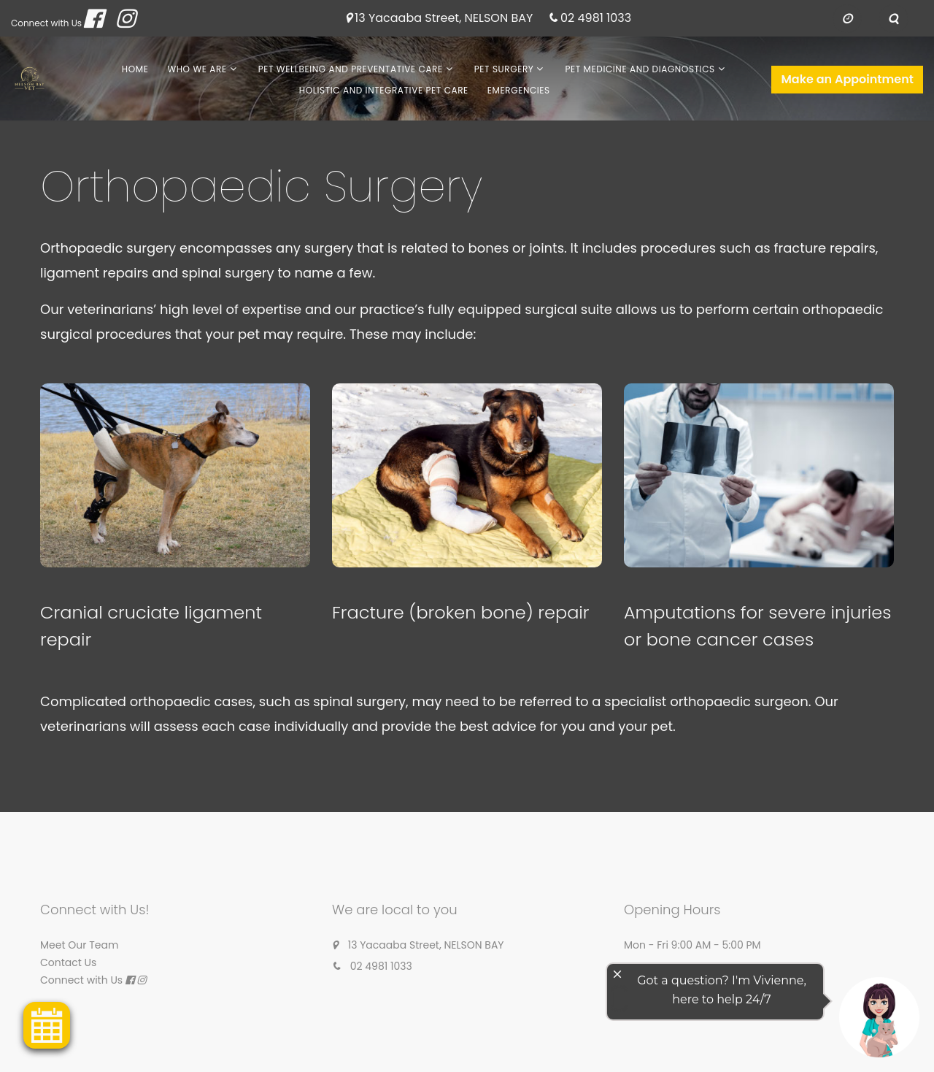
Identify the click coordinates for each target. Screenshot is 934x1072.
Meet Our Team (79, 945)
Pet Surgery (504, 69)
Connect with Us (46, 23)
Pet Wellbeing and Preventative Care (350, 69)
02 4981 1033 (595, 18)
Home (135, 69)
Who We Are (196, 69)
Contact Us (68, 962)
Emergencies (518, 90)
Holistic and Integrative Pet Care (383, 90)
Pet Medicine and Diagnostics (639, 69)
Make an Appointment (847, 79)
